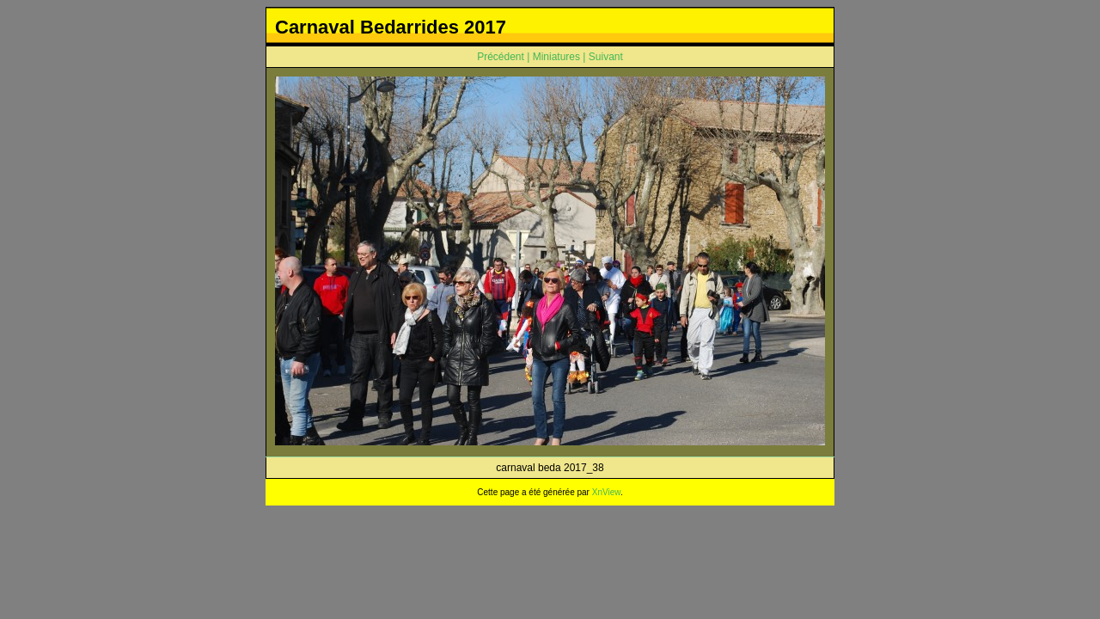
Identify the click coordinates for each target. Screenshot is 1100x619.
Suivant (606, 57)
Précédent (500, 57)
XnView (606, 492)
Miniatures (556, 57)
